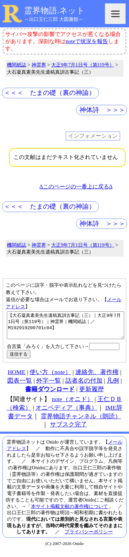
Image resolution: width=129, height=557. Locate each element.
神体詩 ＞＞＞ (102, 109)
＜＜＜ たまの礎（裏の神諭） (49, 92)
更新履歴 (91, 394)
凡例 (113, 385)
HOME (16, 377)
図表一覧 (19, 385)
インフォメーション (93, 136)
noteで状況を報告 (87, 41)
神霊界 (39, 64)
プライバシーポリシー (89, 537)
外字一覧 (48, 385)
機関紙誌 (16, 64)
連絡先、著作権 (97, 377)
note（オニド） (72, 404)
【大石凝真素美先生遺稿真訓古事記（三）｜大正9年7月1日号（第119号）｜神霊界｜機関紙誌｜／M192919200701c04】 (65, 327)
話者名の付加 (84, 385)
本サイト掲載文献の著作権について (69, 511)
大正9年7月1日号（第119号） (82, 64)
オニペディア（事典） (66, 412)
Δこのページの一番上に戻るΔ (75, 186)
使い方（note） (50, 377)
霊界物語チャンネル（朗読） (81, 421)
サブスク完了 (68, 429)
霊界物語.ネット (54, 10)
